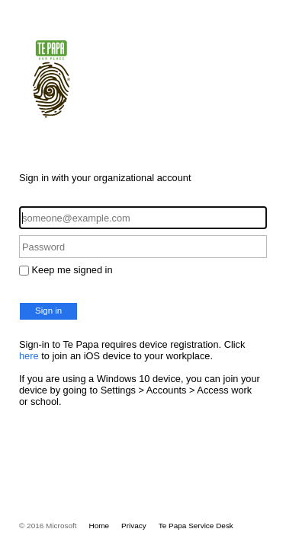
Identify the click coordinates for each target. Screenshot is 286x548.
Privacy (133, 525)
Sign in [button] (48, 310)
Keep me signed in (72, 270)
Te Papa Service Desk (196, 525)
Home (99, 525)
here (29, 356)
